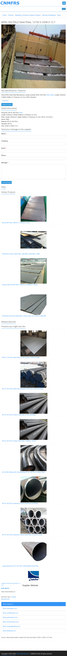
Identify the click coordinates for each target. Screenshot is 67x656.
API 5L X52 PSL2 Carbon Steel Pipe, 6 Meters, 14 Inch (19, 441)
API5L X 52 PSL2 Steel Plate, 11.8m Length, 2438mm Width (20, 357)
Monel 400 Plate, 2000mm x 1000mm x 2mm (16, 222)
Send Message (6, 182)
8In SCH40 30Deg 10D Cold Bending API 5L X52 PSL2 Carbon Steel (23, 472)
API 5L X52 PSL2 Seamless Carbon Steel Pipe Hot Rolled (20, 503)
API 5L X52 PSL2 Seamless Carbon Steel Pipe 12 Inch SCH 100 (22, 535)
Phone (3, 155)
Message (4, 163)
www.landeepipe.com (10, 608)
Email (3, 148)
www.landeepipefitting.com (11, 626)
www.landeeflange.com (10, 613)
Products (11, 15)
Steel (58, 15)
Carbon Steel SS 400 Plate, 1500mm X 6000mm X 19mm (20, 284)
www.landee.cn (8, 604)
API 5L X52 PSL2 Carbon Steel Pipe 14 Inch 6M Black (19, 415)
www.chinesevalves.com (11, 622)
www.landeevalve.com (10, 617)
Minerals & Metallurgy (49, 15)
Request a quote (6, 104)
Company (4, 141)
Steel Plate (5, 100)
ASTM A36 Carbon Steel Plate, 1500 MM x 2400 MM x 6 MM (21, 254)
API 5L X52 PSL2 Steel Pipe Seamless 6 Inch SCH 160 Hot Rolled (22, 389)
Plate (21, 112)
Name (4, 134)
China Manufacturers (22, 654)
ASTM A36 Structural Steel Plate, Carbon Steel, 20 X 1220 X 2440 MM (24, 316)
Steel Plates (50, 95)
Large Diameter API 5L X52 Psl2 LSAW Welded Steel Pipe (20, 566)
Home (4, 15)
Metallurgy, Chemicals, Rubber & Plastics (28, 15)
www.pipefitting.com (9, 631)
